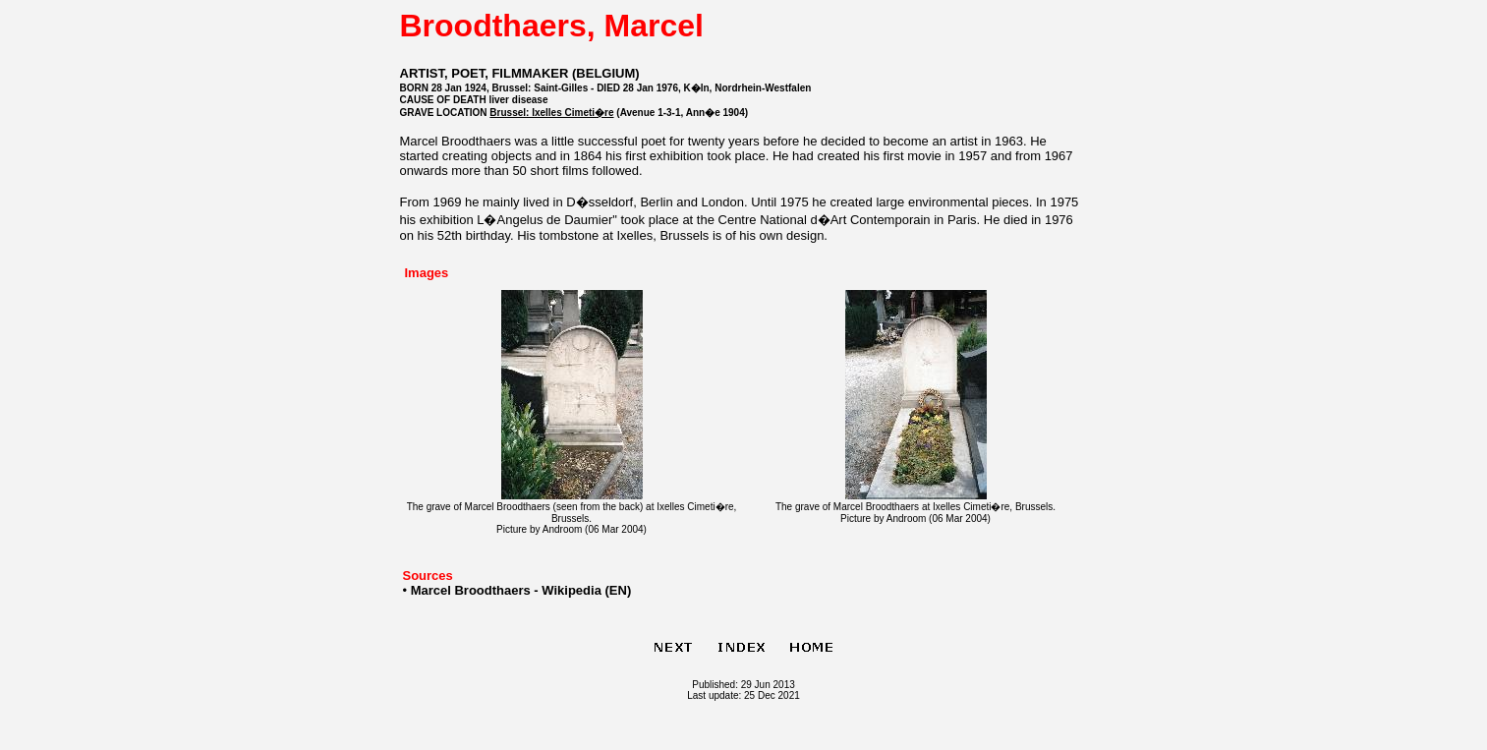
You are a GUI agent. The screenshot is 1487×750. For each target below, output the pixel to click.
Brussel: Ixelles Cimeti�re (551, 112)
